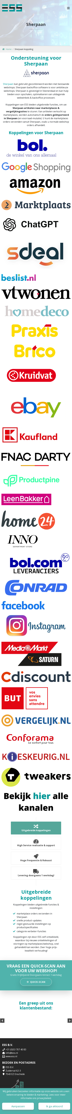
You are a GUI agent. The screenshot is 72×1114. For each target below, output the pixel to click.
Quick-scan (36, 982)
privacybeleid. (44, 1098)
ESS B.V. (10, 1067)
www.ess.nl (11, 1056)
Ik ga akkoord (54, 1106)
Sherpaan (8, 84)
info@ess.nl (12, 1052)
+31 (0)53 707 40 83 (16, 1049)
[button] (68, 8)
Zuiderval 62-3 (13, 1070)
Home (7, 49)
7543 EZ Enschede (15, 1074)
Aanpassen (18, 1106)
